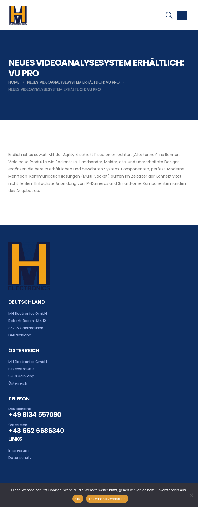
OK (78, 499)
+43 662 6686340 (36, 430)
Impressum (18, 450)
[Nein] (191, 495)
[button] (169, 15)
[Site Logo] (17, 15)
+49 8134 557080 (34, 414)
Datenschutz (20, 457)
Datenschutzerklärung (107, 499)
